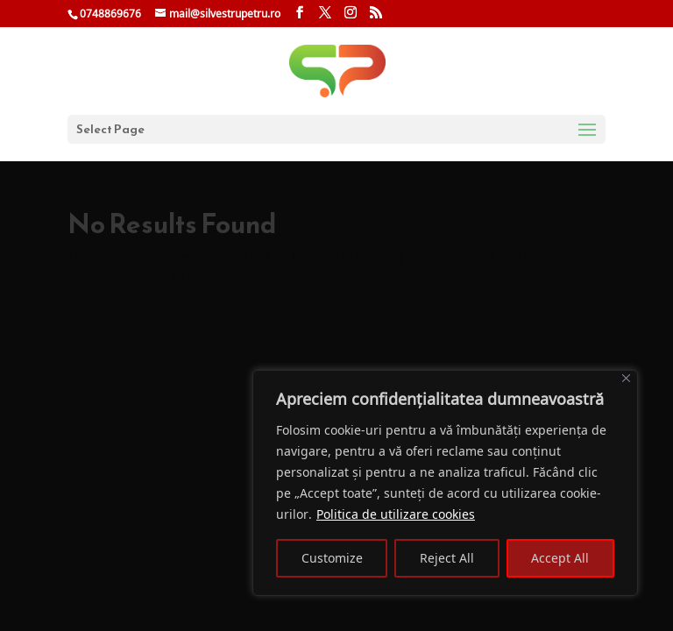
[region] (445, 483)
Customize (332, 557)
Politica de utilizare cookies (395, 514)
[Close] (626, 378)
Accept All (560, 557)
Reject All (447, 557)
